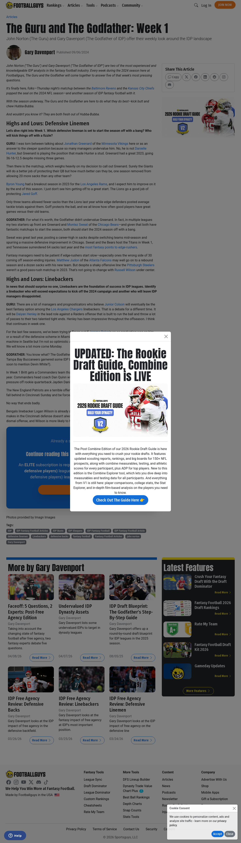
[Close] (234, 808)
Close (229, 834)
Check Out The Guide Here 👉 (120, 500)
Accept (217, 834)
